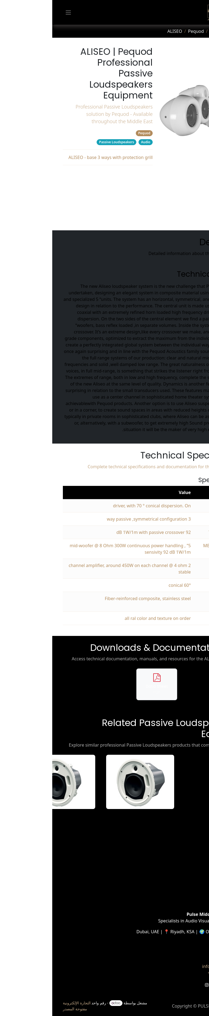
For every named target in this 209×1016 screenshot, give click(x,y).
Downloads (55, 197)
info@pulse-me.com (170, 966)
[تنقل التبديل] (16, 12)
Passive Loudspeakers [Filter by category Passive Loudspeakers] (64, 142)
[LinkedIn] (174, 984)
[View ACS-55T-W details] (88, 782)
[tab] (194, 62)
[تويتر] (184, 984)
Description (55, 175)
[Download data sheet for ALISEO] (104, 684)
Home (188, 31)
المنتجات (190, 860)
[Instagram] (154, 984)
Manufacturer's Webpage (55, 218)
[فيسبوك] (194, 984)
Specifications (55, 186)
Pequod (144, 31)
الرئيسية (190, 847)
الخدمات (190, 867)
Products (167, 31)
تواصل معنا (180, 960)
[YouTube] (164, 984)
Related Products (55, 208)
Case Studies (185, 880)
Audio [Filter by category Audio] (93, 142)
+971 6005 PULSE (172, 973)
